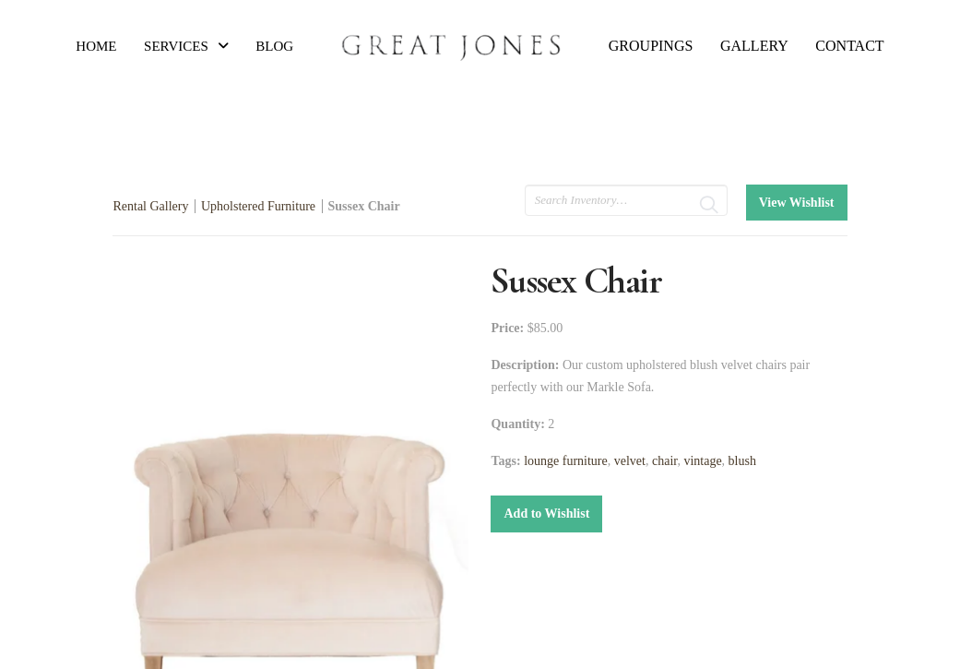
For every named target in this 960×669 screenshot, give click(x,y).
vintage (702, 461)
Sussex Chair (364, 206)
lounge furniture (566, 461)
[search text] (626, 200)
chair (664, 461)
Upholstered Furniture (258, 206)
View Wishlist (797, 202)
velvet (630, 461)
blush (742, 461)
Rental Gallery (150, 206)
